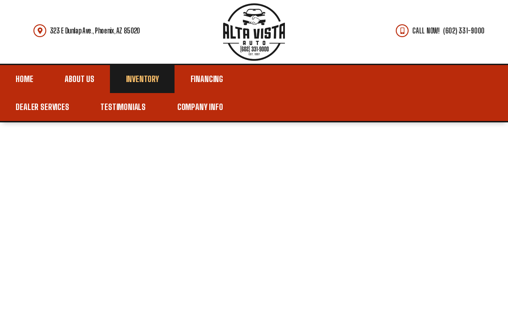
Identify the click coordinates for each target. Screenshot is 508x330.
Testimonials (123, 107)
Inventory (142, 79)
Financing (207, 79)
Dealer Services (42, 107)
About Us (79, 79)
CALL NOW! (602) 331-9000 (448, 30)
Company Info (200, 107)
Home (24, 79)
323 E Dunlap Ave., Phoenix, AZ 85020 (95, 30)
